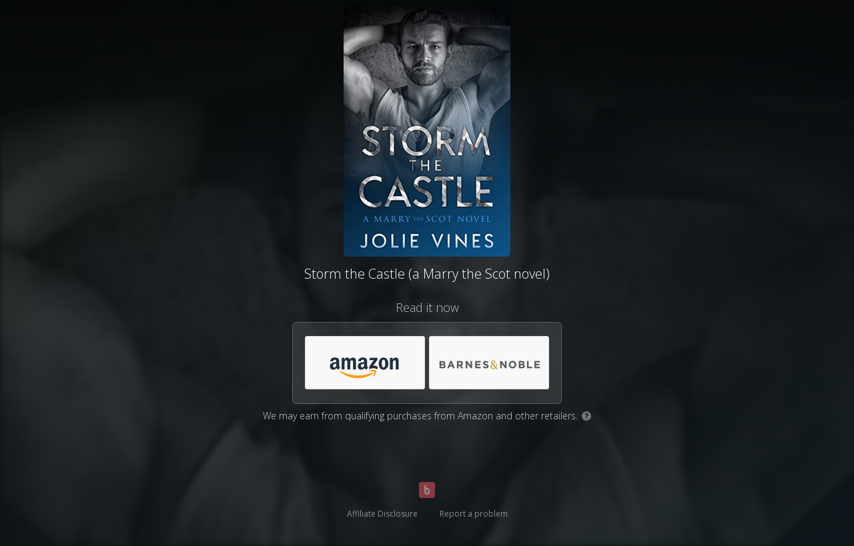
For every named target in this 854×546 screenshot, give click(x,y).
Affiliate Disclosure (382, 513)
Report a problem (474, 513)
